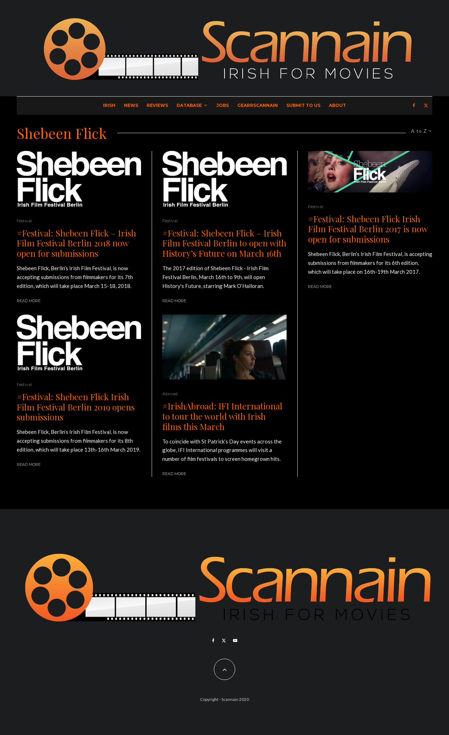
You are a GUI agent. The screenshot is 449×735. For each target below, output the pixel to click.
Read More (28, 300)
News (131, 105)
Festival (24, 220)
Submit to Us (303, 105)
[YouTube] (235, 640)
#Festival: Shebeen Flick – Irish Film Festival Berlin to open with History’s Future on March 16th (224, 243)
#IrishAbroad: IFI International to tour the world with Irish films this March (222, 416)
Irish (109, 105)
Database (189, 105)
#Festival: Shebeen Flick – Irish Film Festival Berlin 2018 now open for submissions (76, 243)
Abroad (170, 393)
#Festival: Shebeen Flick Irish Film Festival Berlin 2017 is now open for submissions (367, 229)
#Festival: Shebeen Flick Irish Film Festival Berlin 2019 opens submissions (76, 407)
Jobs (222, 105)
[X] (426, 105)
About (337, 105)
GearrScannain (257, 105)
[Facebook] (414, 105)
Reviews (157, 105)
